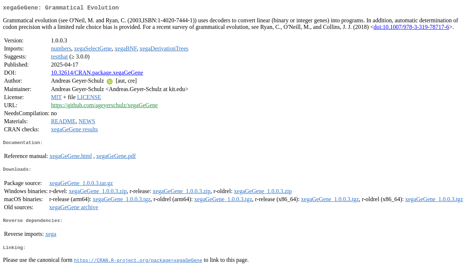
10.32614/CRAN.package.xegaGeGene (97, 74)
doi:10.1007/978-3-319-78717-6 (411, 28)
